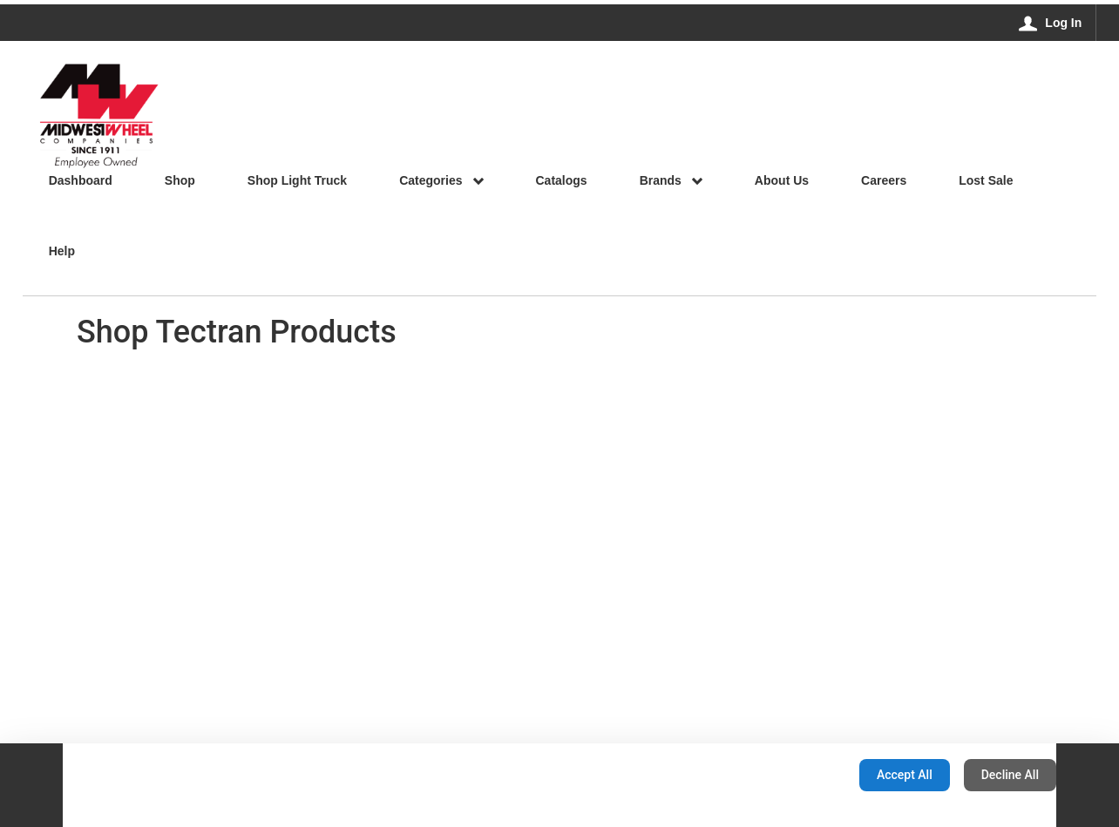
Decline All (1010, 775)
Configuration (791, 775)
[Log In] (1050, 22)
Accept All (904, 775)
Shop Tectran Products (237, 332)
